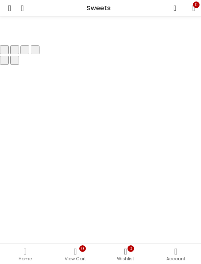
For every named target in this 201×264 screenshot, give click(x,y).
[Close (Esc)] (35, 49)
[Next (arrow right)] (14, 60)
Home (25, 255)
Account (176, 255)
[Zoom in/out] (4, 49)
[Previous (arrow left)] (4, 60)
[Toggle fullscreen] (14, 49)
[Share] (24, 49)
